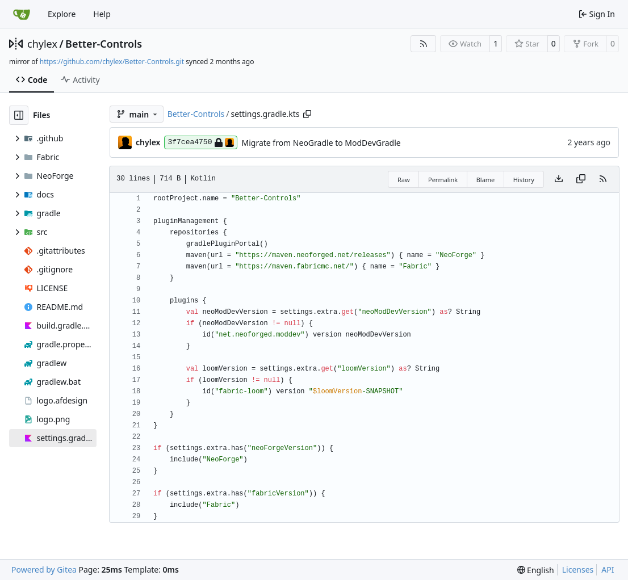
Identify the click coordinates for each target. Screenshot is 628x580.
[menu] (535, 570)
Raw (403, 179)
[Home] (21, 14)
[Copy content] (581, 179)
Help (102, 14)
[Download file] (559, 179)
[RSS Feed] (424, 43)
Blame (485, 179)
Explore (62, 14)
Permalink (443, 179)
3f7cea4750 (201, 142)
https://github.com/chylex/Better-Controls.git (112, 61)
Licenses (578, 569)
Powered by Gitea (44, 569)
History (523, 179)
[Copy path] (307, 114)
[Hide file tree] (18, 115)
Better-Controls (103, 43)
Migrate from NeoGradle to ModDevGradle (320, 142)
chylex (42, 43)
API (607, 569)
